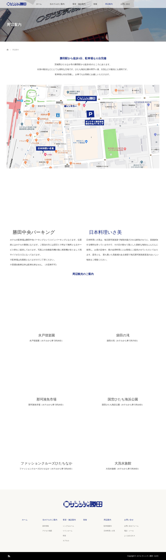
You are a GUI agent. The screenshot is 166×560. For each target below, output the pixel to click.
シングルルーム (68, 526)
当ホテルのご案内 (57, 4)
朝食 (95, 4)
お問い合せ (125, 4)
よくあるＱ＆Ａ (129, 536)
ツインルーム (67, 531)
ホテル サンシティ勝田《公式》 (148, 556)
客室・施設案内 (79, 4)
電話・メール (129, 531)
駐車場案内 (108, 526)
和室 (64, 536)
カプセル (66, 541)
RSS (9, 556)
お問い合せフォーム (131, 526)
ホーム (39, 4)
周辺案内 (109, 4)
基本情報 (45, 526)
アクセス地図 (47, 531)
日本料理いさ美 (105, 232)
